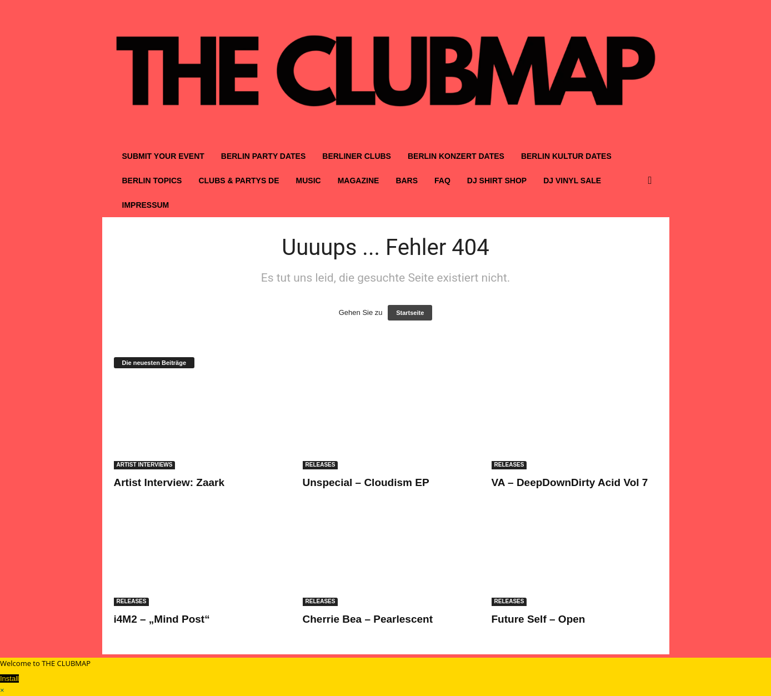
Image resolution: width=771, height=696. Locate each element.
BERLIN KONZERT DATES (456, 156)
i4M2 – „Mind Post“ (162, 619)
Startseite (410, 312)
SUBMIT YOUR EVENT (163, 156)
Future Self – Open (538, 619)
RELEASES (321, 465)
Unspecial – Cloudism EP (366, 482)
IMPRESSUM (145, 205)
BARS (406, 180)
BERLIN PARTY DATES (263, 156)
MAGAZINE (358, 180)
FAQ (442, 180)
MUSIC (308, 180)
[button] (652, 180)
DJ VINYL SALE (572, 180)
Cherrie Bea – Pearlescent (368, 619)
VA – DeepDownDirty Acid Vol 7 (570, 482)
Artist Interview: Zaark (169, 482)
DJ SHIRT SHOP (497, 180)
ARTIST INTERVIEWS (145, 465)
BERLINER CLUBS (356, 156)
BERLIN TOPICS (152, 180)
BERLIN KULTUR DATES (566, 156)
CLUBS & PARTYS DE (238, 180)
